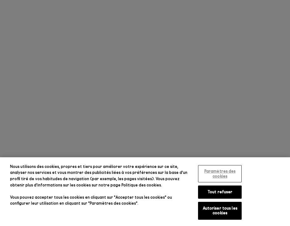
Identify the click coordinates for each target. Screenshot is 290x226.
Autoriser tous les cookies (220, 211)
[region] (145, 191)
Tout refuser (220, 191)
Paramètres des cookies (220, 174)
